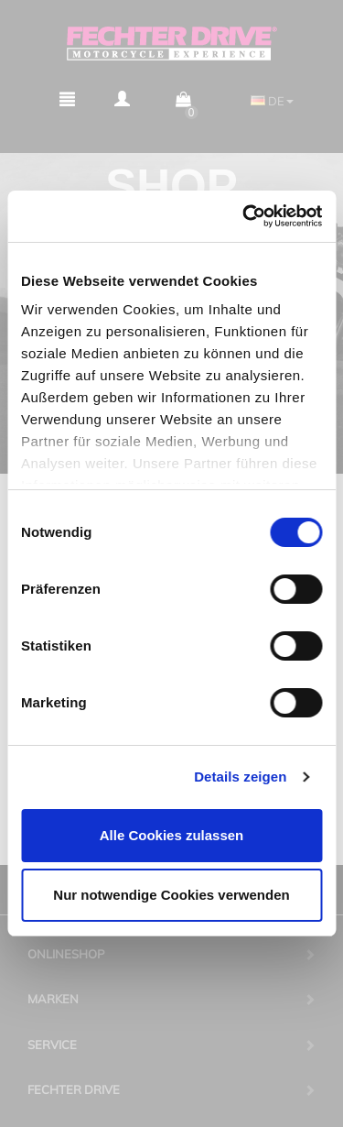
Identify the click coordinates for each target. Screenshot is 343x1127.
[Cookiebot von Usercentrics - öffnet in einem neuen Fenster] (244, 216)
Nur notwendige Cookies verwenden (171, 895)
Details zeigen (240, 776)
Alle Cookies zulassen (172, 835)
